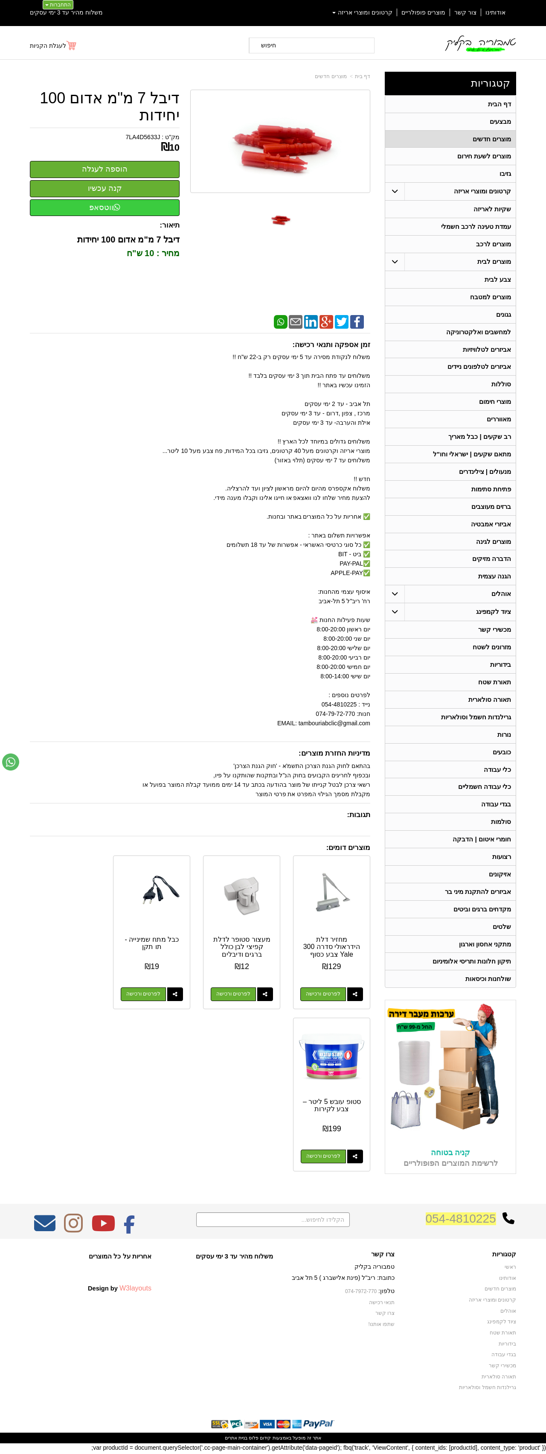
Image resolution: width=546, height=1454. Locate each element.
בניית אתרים (236, 1439)
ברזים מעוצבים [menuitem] (491, 507)
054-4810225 (461, 1220)
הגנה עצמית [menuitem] (494, 577)
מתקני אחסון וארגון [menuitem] (485, 945)
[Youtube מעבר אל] (103, 1230)
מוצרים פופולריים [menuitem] (423, 12)
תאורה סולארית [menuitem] (489, 700)
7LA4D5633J (143, 137)
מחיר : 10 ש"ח (152, 253)
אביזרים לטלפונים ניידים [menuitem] (479, 367)
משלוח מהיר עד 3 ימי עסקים (66, 12)
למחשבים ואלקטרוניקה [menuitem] (478, 332)
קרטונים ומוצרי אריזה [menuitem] (362, 12)
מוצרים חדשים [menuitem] (492, 139)
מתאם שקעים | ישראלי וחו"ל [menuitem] (472, 454)
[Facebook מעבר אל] (129, 1230)
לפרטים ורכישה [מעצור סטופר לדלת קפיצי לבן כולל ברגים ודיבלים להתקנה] (235, 993)
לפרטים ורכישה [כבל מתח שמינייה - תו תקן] (147, 993)
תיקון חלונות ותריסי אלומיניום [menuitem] (472, 963)
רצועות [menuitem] (501, 858)
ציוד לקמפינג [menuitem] (493, 612)
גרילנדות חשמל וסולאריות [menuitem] (476, 718)
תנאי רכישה (382, 1304)
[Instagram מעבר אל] (73, 1230)
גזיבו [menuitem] (505, 174)
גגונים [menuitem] (503, 314)
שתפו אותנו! (381, 1326)
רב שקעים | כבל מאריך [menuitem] (479, 437)
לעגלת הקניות (48, 45)
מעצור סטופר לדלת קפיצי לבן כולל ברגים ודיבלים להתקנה (244, 949)
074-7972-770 (361, 1293)
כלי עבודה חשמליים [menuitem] (484, 788)
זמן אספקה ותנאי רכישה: (331, 345)
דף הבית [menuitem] (499, 104)
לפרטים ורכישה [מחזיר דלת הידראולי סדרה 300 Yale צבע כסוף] (324, 993)
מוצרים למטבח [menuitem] (490, 297)
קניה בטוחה (450, 1154)
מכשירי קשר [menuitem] (494, 630)
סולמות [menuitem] (501, 823)
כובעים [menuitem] (502, 753)
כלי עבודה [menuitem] (497, 770)
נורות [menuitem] (504, 735)
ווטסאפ (104, 207)
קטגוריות (490, 83)
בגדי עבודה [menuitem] (496, 805)
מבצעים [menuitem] (500, 121)
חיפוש (268, 45)
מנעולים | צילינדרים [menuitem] (485, 472)
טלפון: (386, 1292)
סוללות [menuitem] (501, 384)
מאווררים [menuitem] (499, 419)
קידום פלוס (259, 1439)
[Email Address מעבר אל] (44, 1230)
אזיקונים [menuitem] (500, 875)
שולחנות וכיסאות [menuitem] (488, 980)
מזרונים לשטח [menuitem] (492, 648)
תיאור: (170, 225)
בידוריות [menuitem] (500, 665)
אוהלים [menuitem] (501, 595)
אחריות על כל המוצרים (120, 1257)
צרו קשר (383, 1256)
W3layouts (135, 1290)
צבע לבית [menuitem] (498, 279)
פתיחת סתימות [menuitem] (491, 489)
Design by (119, 1290)
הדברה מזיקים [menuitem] (491, 559)
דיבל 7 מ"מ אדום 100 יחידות (110, 106)
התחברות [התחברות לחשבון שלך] (58, 5)
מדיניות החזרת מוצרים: (334, 753)
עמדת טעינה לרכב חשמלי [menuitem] (476, 227)
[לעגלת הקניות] (53, 45)
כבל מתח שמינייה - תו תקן (156, 941)
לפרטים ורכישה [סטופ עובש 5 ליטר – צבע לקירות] (59, 993)
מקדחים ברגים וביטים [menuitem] (482, 910)
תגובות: (358, 815)
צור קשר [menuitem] (465, 12)
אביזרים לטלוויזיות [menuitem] (487, 349)
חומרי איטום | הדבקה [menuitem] (482, 840)
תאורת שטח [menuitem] (494, 683)
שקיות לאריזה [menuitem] (492, 209)
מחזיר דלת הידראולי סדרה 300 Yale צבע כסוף (333, 945)
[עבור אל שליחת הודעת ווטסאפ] (10, 762)
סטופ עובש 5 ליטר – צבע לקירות (67, 941)
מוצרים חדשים (330, 76)
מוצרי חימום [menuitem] (495, 402)
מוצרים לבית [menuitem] (494, 262)
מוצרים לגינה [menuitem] (493, 542)
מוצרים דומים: (348, 848)
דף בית (362, 76)
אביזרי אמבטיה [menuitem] (491, 524)
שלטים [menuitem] (502, 928)
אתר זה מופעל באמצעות (273, 1439)
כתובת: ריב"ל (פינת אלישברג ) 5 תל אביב (343, 1279)
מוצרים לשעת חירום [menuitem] (484, 156)
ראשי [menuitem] (510, 1269)
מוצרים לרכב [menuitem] (493, 244)
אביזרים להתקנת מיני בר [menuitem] (478, 893)
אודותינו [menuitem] (495, 12)
